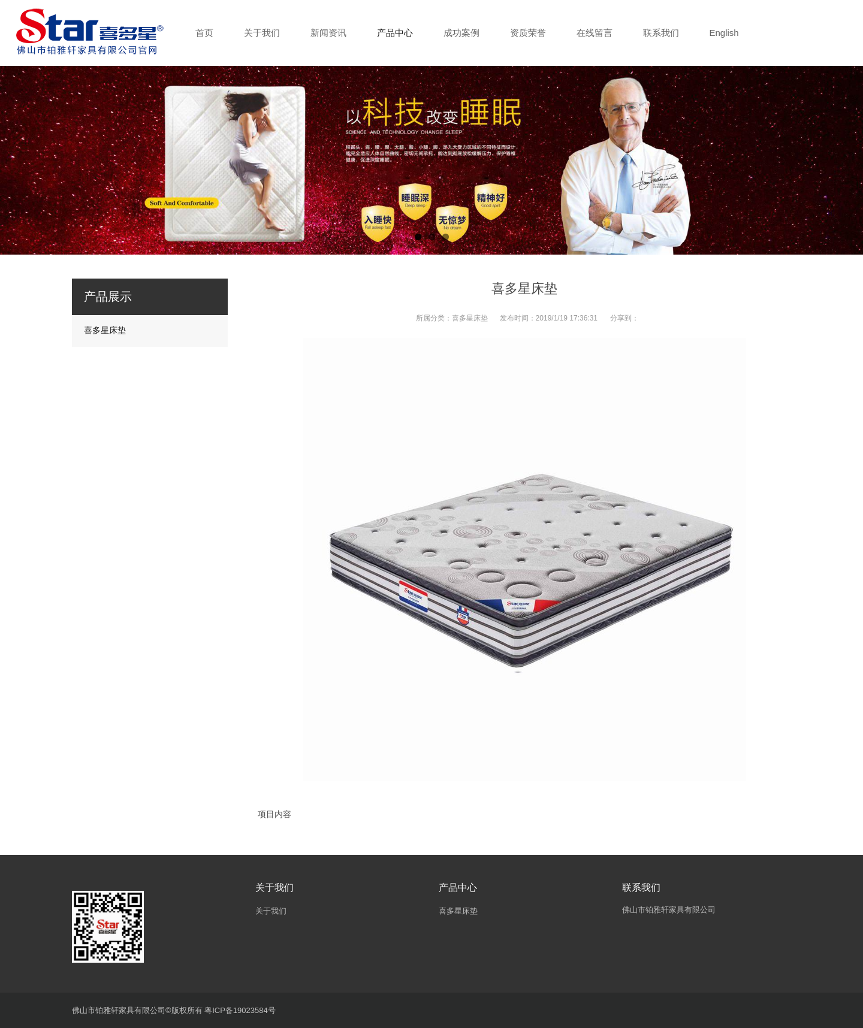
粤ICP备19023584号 (240, 1010)
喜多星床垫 (470, 318)
